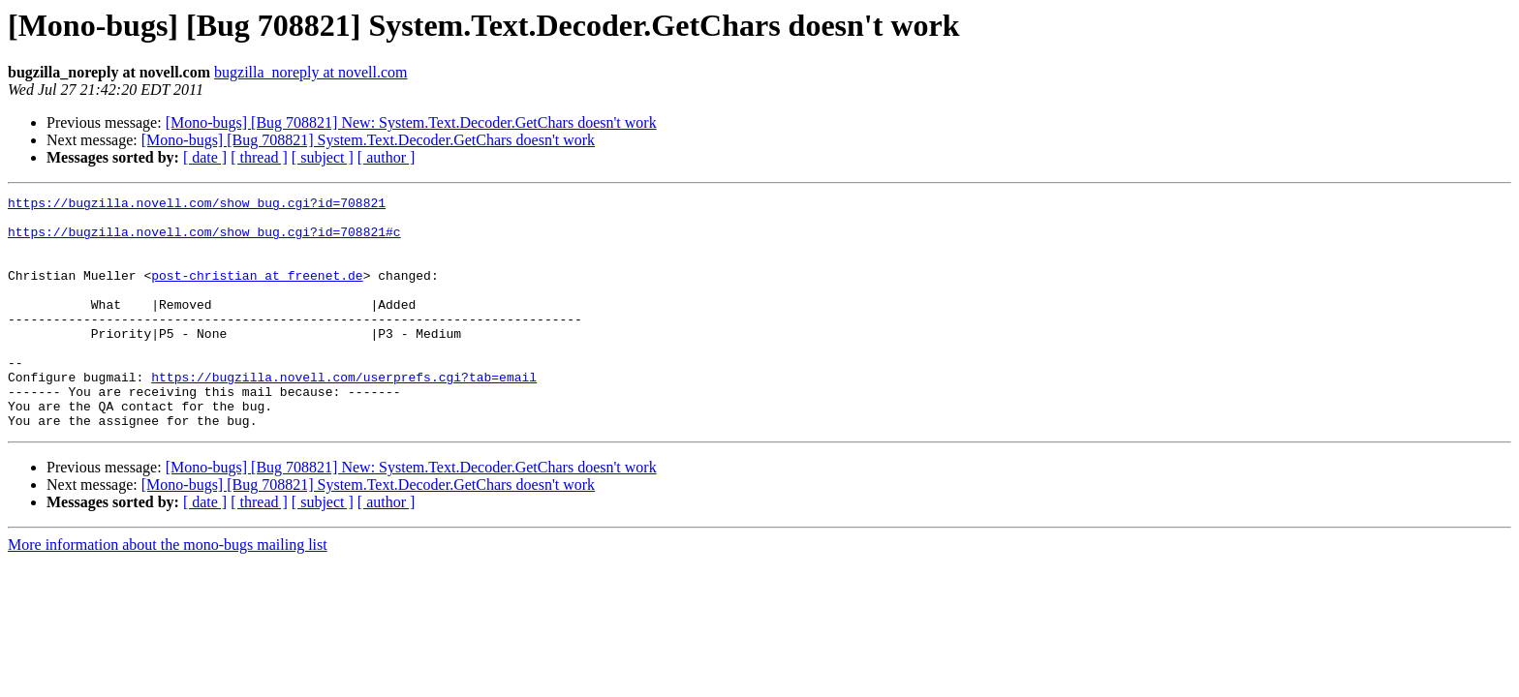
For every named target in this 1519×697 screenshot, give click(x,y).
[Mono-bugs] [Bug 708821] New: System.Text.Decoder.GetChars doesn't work (411, 122)
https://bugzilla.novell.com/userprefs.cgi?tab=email (344, 414)
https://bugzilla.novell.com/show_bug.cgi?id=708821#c (204, 240)
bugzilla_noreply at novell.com (311, 72)
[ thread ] (259, 157)
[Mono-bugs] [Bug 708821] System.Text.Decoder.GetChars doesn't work (368, 140)
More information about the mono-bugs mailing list (167, 591)
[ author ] (386, 157)
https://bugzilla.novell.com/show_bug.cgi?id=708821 (197, 205)
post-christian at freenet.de (256, 292)
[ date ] (205, 157)
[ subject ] (323, 157)
